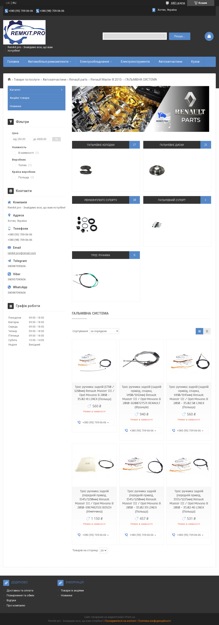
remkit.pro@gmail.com (22, 253)
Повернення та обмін (20, 595)
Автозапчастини (170, 61)
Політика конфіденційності (154, 620)
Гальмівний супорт (172, 199)
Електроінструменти (135, 61)
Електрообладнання (94, 61)
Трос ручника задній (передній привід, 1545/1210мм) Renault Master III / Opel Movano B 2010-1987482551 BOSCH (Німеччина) (94, 501)
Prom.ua (130, 617)
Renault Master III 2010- (107, 79)
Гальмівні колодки (100, 144)
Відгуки (11, 600)
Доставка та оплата (20, 590)
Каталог (15, 89)
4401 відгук (178, 2)
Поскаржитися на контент (120, 620)
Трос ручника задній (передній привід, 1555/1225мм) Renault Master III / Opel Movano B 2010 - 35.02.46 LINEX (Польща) (189, 501)
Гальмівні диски (172, 144)
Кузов (195, 61)
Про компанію (16, 605)
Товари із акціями (72, 590)
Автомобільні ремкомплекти (48, 61)
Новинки (15, 106)
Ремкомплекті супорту (100, 199)
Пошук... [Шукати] (179, 36)
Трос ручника (100, 255)
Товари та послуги (27, 79)
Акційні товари (19, 97)
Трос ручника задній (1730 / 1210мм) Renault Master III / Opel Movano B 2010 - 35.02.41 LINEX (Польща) (94, 393)
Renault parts (78, 79)
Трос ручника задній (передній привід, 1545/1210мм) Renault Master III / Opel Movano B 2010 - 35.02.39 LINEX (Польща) (141, 501)
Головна (13, 61)
